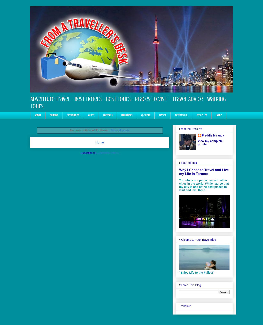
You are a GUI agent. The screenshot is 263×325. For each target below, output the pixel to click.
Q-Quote (145, 115)
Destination (73, 115)
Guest (91, 115)
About (38, 115)
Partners (107, 115)
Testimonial (181, 115)
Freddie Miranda (213, 135)
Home (219, 115)
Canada (54, 115)
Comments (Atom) (108, 152)
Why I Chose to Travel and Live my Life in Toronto (204, 172)
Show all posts (119, 130)
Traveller (202, 115)
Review (162, 115)
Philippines (126, 115)
